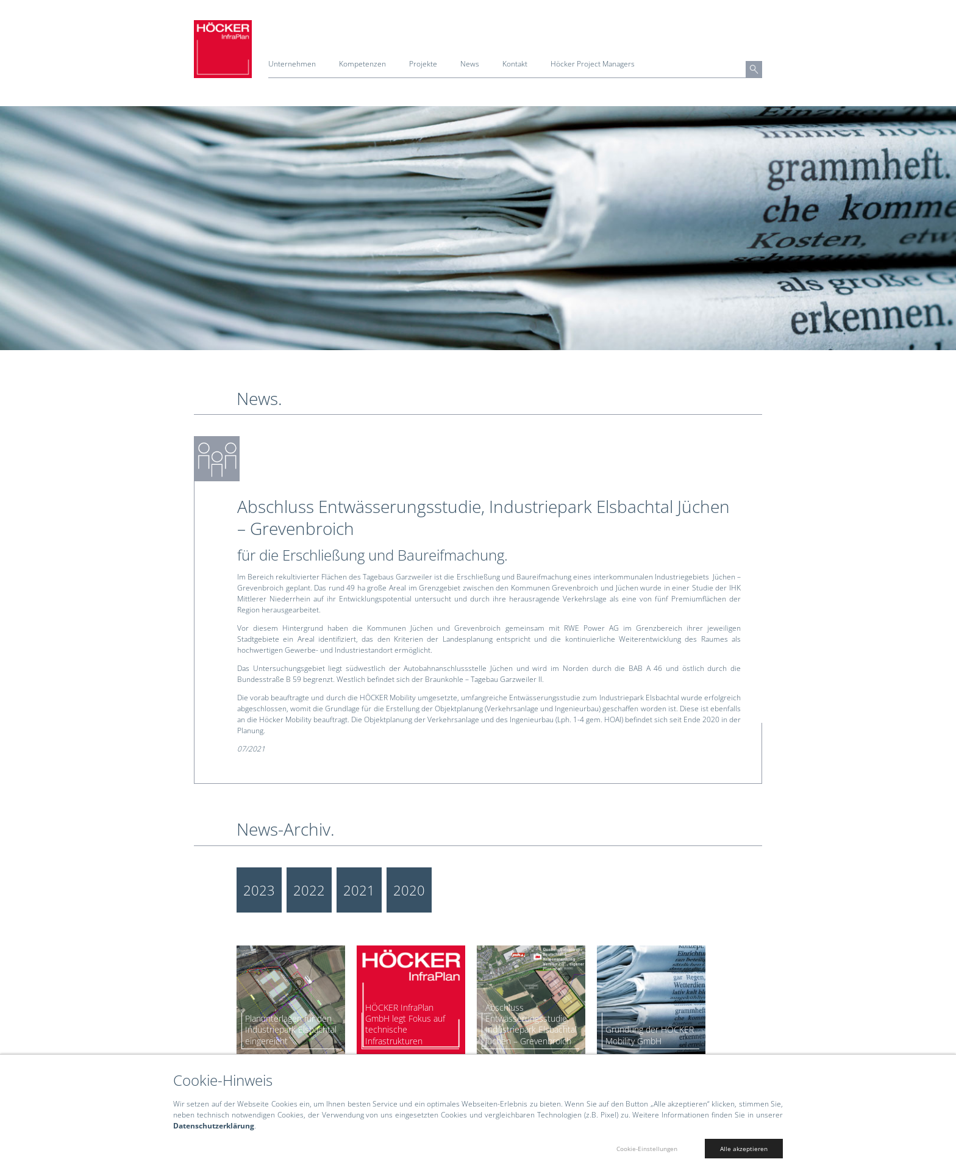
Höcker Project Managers (593, 64)
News (469, 64)
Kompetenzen (362, 64)
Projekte (423, 64)
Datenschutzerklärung (213, 1126)
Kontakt (514, 64)
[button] (754, 69)
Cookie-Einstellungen (646, 1148)
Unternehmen (292, 64)
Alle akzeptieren (744, 1148)
